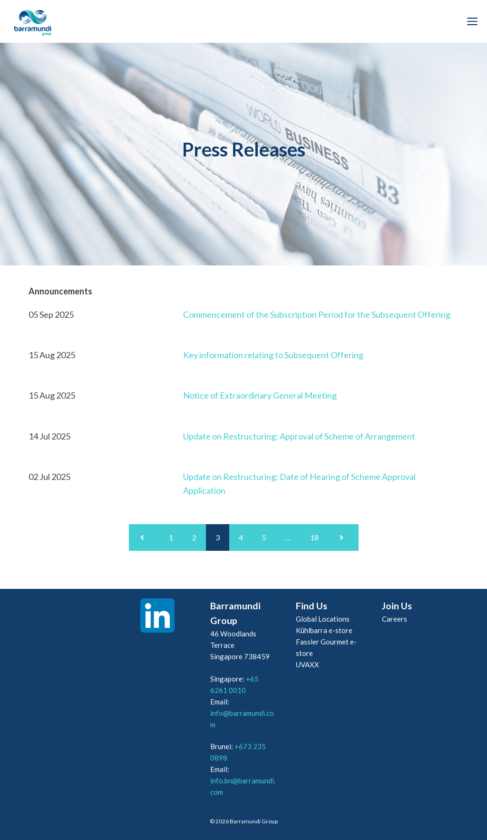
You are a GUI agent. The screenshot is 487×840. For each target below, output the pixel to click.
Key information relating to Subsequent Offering (273, 355)
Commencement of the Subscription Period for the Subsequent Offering (316, 314)
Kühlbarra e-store (324, 630)
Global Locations (323, 619)
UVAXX (307, 664)
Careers (394, 619)
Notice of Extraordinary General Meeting (260, 395)
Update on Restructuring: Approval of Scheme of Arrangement (299, 436)
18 (314, 537)
